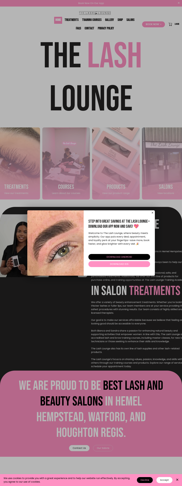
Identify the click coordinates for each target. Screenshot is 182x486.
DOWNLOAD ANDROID (119, 258)
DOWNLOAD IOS (119, 265)
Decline (144, 480)
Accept (164, 480)
